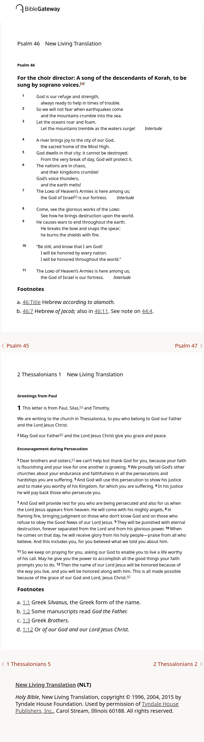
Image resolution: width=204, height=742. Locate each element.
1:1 (26, 602)
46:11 (101, 311)
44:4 (147, 311)
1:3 (26, 620)
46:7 (28, 311)
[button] (110, 18)
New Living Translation (45, 684)
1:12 (28, 629)
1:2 (26, 611)
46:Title (32, 302)
